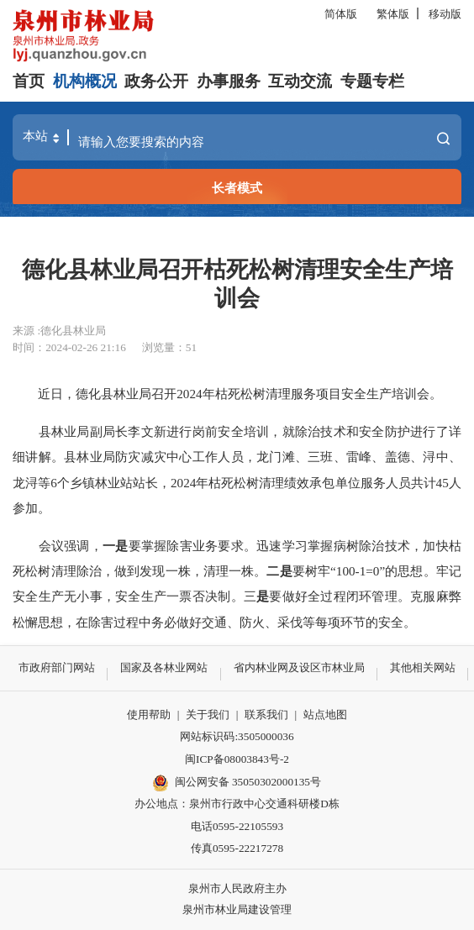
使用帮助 (149, 714)
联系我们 (266, 714)
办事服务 (229, 81)
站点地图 (325, 714)
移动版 (445, 14)
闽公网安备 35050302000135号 (237, 783)
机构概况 (85, 81)
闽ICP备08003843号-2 (237, 759)
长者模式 (237, 188)
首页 (29, 81)
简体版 (340, 14)
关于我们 (207, 714)
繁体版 (393, 14)
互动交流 (300, 81)
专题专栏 (372, 81)
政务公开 (156, 81)
